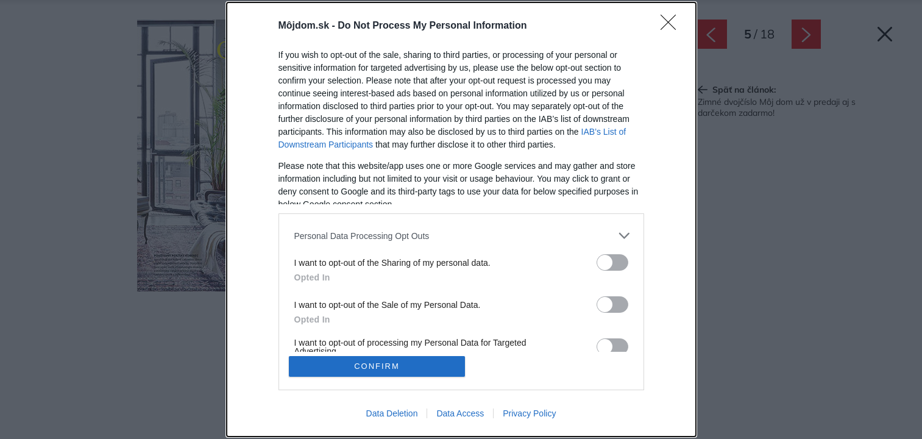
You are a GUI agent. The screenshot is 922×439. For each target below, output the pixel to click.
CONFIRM (377, 366)
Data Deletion (392, 413)
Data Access (460, 413)
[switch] (612, 262)
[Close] (672, 26)
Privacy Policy (529, 413)
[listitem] (461, 235)
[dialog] (461, 219)
